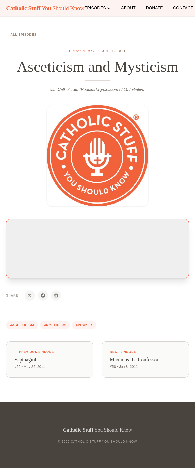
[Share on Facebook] (43, 295)
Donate (154, 8)
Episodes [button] (97, 8)
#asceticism (22, 325)
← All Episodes (21, 34)
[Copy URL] (56, 295)
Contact (183, 8)
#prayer (84, 325)
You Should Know (45, 8)
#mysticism (55, 325)
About (128, 8)
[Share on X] (30, 295)
